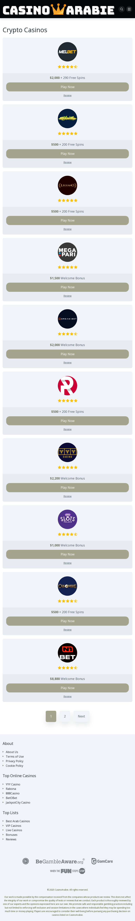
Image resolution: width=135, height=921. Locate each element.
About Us (12, 752)
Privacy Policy (14, 761)
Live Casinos (14, 830)
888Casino (13, 793)
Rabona (11, 789)
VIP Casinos (13, 826)
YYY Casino (13, 784)
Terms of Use (15, 756)
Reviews (11, 839)
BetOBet (11, 798)
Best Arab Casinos (18, 821)
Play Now (68, 87)
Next (81, 716)
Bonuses (11, 835)
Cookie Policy (14, 766)
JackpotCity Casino (18, 802)
